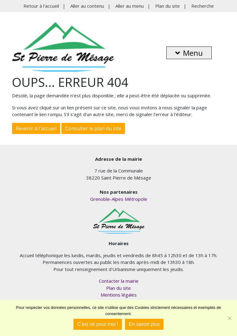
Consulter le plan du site (93, 128)
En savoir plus (144, 324)
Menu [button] (189, 53)
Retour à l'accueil (41, 6)
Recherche (202, 6)
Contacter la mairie (119, 281)
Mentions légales (119, 295)
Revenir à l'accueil (36, 128)
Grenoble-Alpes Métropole (118, 199)
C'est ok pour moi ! (97, 324)
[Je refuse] (229, 318)
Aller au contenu (87, 6)
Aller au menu (129, 6)
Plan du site (167, 6)
